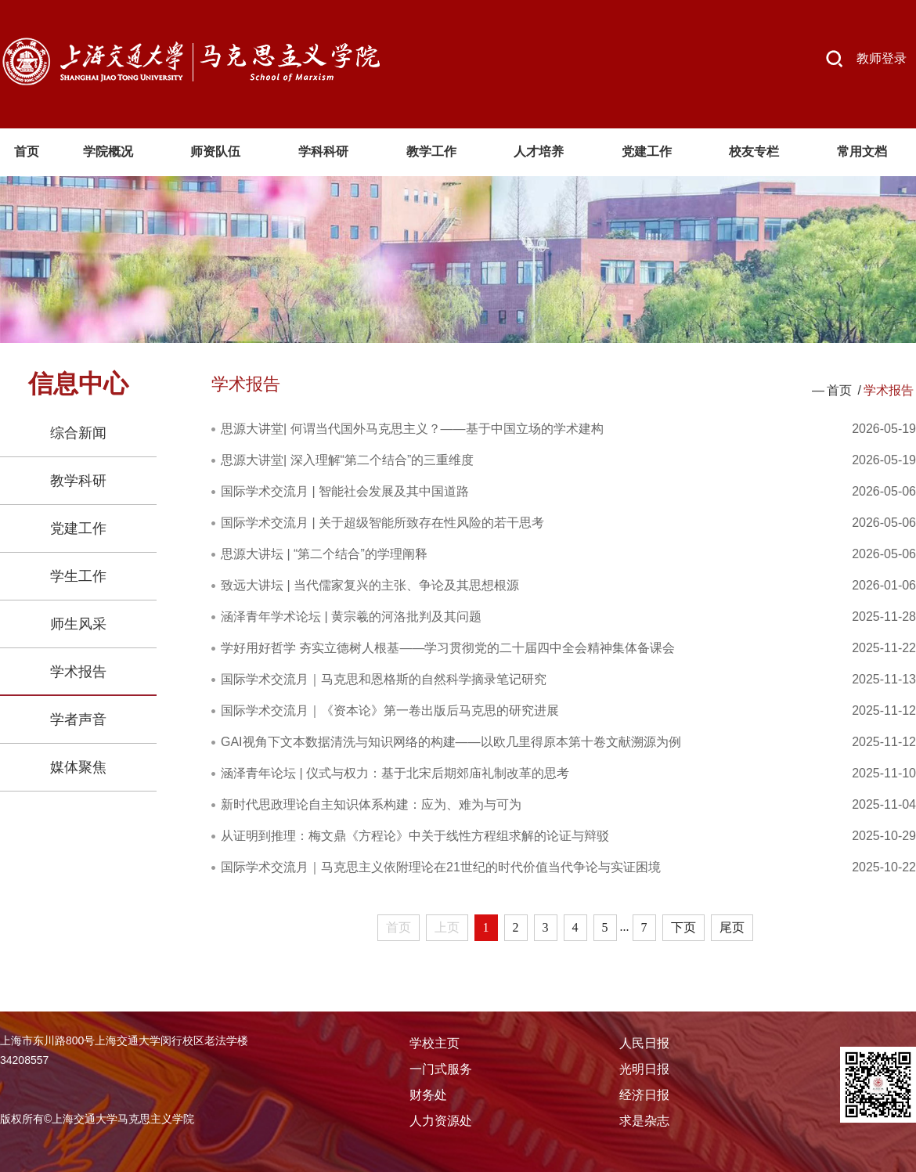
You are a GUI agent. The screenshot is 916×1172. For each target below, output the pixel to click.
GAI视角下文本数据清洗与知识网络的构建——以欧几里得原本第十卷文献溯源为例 (451, 741)
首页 (839, 390)
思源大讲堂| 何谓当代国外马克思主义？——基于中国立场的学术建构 (412, 428)
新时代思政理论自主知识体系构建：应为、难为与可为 (371, 804)
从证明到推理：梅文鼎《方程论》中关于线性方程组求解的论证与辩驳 (415, 835)
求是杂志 (644, 1120)
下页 (683, 927)
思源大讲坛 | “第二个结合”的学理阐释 (324, 554)
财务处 (428, 1095)
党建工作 (78, 528)
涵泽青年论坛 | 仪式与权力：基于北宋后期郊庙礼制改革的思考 (395, 773)
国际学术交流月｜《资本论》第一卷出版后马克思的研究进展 (390, 710)
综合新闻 (78, 433)
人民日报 (644, 1043)
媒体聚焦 (78, 767)
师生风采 (78, 624)
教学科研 (78, 481)
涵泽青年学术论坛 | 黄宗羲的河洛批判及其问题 (351, 616)
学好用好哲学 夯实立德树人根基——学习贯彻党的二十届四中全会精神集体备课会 (448, 648)
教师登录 (881, 58)
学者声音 (78, 719)
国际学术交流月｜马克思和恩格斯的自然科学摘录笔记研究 (383, 679)
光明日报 (644, 1069)
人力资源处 (440, 1120)
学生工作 (78, 576)
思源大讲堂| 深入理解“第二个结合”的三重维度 (347, 460)
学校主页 (434, 1043)
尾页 (732, 927)
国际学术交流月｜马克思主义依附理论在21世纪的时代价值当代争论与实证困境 (441, 867)
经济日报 (644, 1095)
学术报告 (78, 672)
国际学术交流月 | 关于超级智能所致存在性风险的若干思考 (382, 522)
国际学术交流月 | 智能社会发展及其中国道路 (345, 491)
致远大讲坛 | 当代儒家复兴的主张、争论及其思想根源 (370, 585)
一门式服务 (440, 1069)
